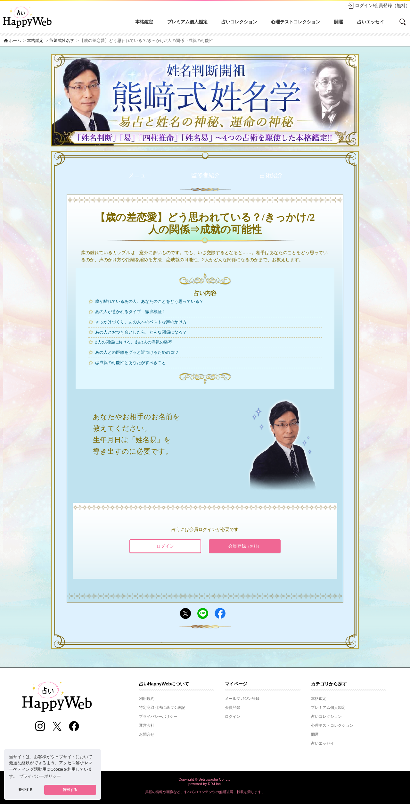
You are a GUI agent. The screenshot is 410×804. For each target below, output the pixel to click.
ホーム (12, 40)
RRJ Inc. (215, 784)
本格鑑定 (144, 21)
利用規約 (146, 698)
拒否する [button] (26, 790)
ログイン (165, 546)
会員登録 (244, 546)
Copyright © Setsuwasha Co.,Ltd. (205, 779)
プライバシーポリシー (158, 716)
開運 (338, 21)
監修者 (205, 175)
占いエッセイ (370, 21)
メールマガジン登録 (242, 698)
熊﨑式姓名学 (61, 40)
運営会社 (146, 725)
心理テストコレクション (295, 21)
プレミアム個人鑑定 (187, 21)
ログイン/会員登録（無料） (378, 6)
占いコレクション (239, 21)
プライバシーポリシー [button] (40, 776)
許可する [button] (70, 790)
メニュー (140, 175)
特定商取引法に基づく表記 (162, 707)
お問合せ (146, 734)
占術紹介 (271, 175)
